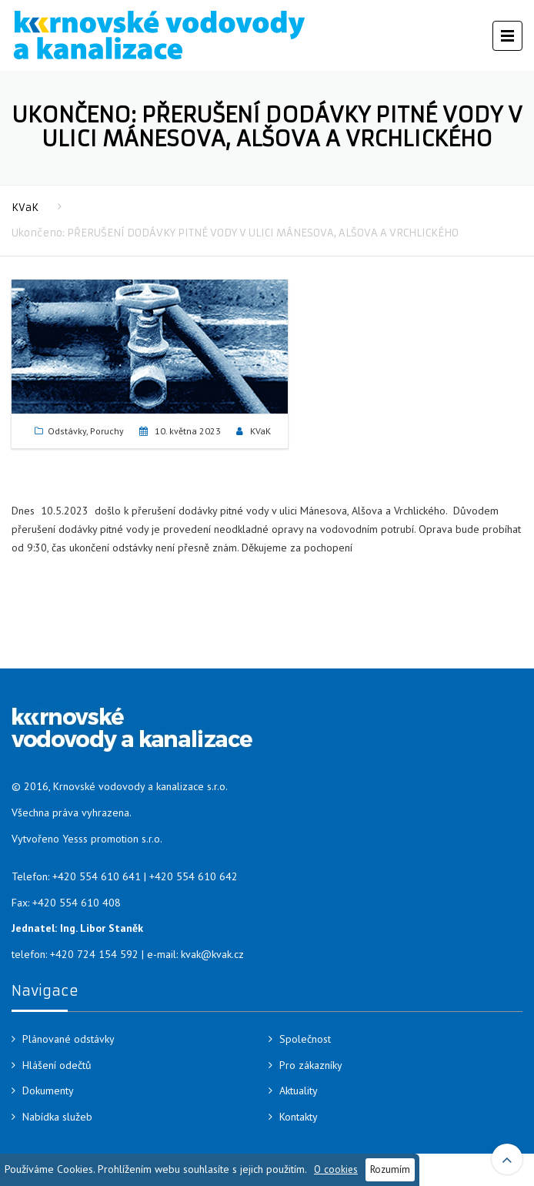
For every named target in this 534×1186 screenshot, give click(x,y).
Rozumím (390, 1169)
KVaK (25, 207)
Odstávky (67, 431)
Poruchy (107, 431)
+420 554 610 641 (96, 876)
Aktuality (298, 1090)
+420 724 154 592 (94, 954)
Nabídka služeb (57, 1117)
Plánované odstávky (68, 1039)
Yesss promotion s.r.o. (112, 839)
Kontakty (298, 1117)
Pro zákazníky (310, 1065)
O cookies (336, 1169)
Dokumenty (48, 1090)
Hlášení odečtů (57, 1065)
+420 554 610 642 (193, 876)
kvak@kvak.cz (212, 954)
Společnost (305, 1039)
